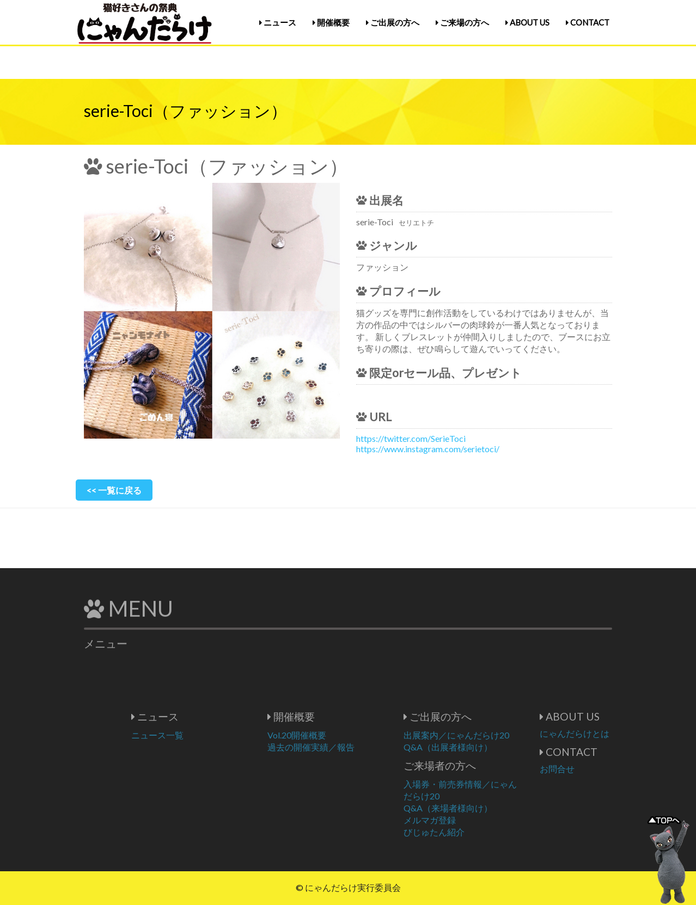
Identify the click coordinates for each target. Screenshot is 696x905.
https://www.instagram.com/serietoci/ (427, 449)
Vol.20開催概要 (329, 735)
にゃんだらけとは (607, 733)
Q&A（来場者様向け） (480, 808)
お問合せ (589, 769)
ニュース (277, 22)
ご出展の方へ (392, 22)
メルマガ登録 (462, 820)
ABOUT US (527, 22)
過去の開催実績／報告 (343, 747)
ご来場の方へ (462, 22)
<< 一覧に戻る (114, 490)
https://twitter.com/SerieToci (411, 438)
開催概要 (331, 22)
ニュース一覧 (190, 735)
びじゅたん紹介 (466, 832)
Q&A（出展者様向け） (480, 747)
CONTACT (587, 22)
